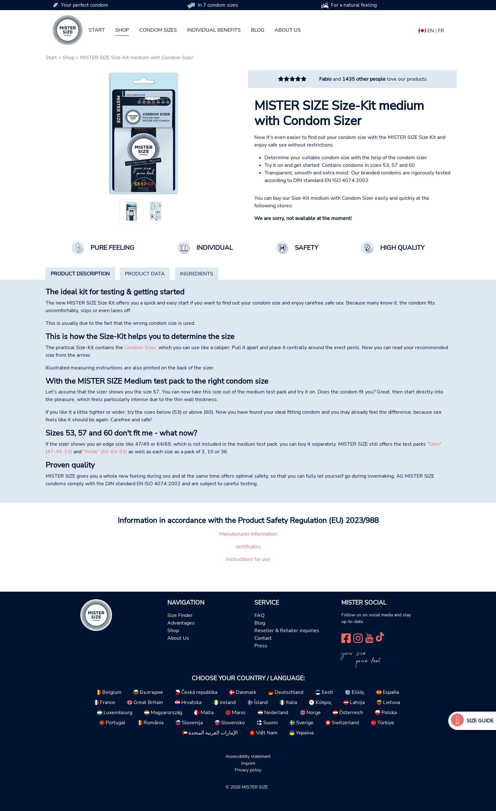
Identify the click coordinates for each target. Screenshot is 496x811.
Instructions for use (248, 559)
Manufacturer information (248, 534)
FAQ (259, 615)
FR (441, 30)
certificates (248, 546)
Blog (257, 30)
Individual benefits (214, 30)
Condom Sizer (140, 347)
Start (97, 30)
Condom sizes (158, 30)
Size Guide (480, 720)
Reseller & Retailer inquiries (286, 630)
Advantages (181, 622)
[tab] (80, 273)
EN (430, 30)
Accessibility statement (248, 756)
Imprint (248, 763)
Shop (122, 30)
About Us (178, 638)
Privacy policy (248, 770)
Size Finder (180, 615)
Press (260, 645)
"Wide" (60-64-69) (105, 451)
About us (288, 30)
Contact (263, 638)
